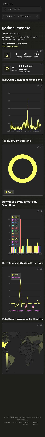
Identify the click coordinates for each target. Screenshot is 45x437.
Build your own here (10, 46)
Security (19, 422)
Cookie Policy (35, 423)
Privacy (13, 422)
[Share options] (38, 51)
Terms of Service (26, 423)
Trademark (7, 422)
